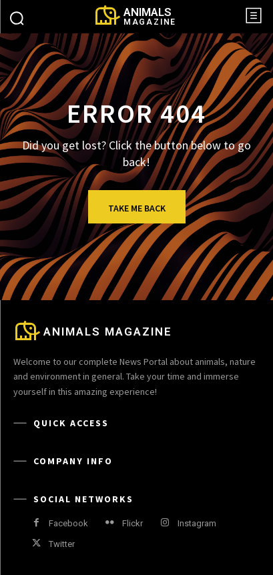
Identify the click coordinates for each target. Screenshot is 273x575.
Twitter (62, 544)
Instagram (197, 523)
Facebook (68, 523)
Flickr (132, 523)
